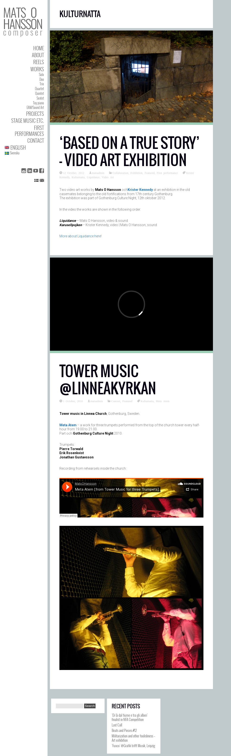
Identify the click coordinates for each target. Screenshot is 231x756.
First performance (167, 172)
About (38, 55)
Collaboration (120, 172)
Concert (115, 401)
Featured (150, 172)
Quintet (39, 93)
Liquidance (93, 177)
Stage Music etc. (27, 120)
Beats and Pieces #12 (124, 730)
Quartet (39, 88)
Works (37, 69)
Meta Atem (162, 401)
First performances (29, 130)
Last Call (117, 724)
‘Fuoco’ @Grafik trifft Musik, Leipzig (133, 745)
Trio (42, 83)
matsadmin (98, 172)
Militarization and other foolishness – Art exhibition (133, 738)
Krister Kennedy (140, 190)
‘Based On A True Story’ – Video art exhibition (129, 151)
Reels (38, 62)
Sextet (40, 98)
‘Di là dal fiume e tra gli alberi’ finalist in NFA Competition (130, 717)
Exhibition (136, 172)
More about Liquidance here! (80, 236)
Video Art (108, 177)
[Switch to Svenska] (24, 153)
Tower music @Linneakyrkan (107, 379)
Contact (35, 140)
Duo (41, 79)
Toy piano (38, 102)
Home (38, 48)
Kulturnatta (78, 177)
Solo (41, 74)
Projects (35, 113)
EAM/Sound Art (35, 107)
